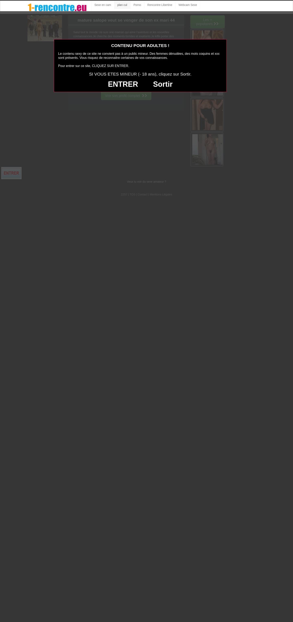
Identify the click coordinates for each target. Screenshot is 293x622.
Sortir (163, 84)
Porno (137, 5)
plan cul (122, 5)
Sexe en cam (102, 5)
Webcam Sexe (188, 5)
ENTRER (123, 84)
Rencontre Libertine (159, 5)
